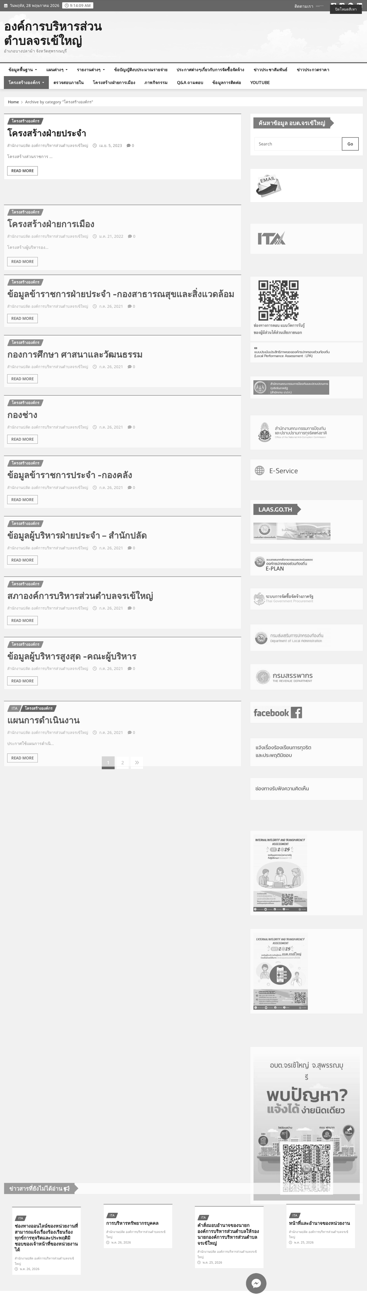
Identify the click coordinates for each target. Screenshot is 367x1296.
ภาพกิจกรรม (156, 82)
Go (350, 158)
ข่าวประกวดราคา (313, 69)
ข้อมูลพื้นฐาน (22, 69)
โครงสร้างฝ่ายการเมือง (114, 82)
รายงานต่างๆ (91, 69)
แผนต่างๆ (57, 69)
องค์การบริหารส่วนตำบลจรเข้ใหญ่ (53, 33)
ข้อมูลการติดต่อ (226, 82)
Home (13, 104)
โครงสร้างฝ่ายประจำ (46, 154)
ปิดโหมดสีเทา (346, 9)
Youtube (260, 82)
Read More (22, 192)
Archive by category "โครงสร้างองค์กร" (59, 104)
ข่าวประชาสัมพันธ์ (271, 69)
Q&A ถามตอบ (190, 82)
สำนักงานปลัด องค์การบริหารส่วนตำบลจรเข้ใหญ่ (47, 167)
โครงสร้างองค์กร (26, 82)
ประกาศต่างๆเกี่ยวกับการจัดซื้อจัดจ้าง (210, 69)
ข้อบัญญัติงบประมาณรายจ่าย (140, 69)
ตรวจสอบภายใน (68, 82)
